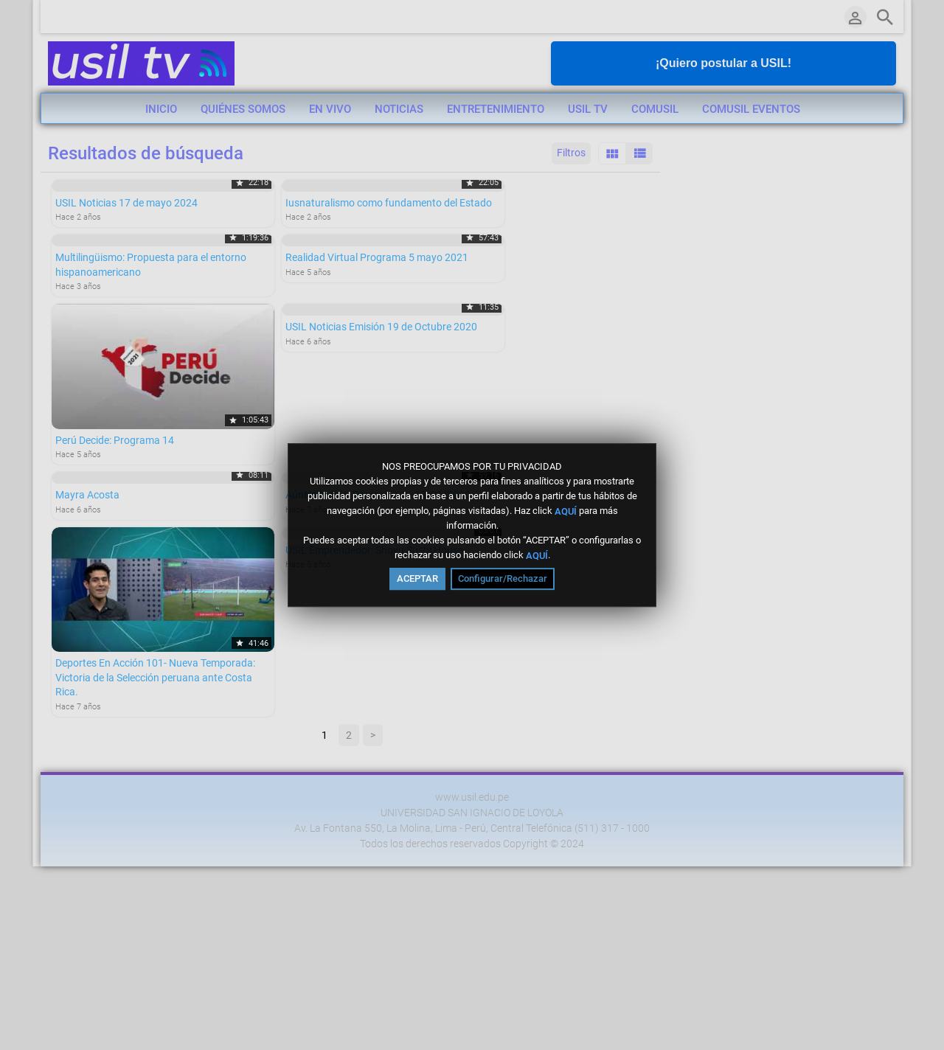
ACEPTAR (417, 578)
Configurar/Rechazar (502, 578)
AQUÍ (566, 510)
